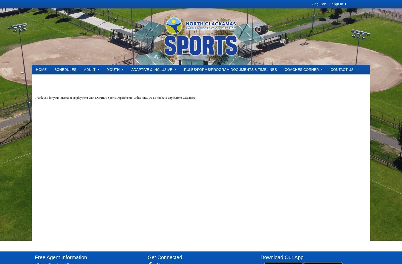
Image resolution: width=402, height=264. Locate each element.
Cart (319, 4)
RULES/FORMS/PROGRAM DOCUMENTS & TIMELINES (230, 70)
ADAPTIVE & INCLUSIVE (153, 70)
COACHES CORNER (304, 70)
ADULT (91, 70)
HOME (41, 70)
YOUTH (115, 70)
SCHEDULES (65, 70)
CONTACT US (342, 70)
